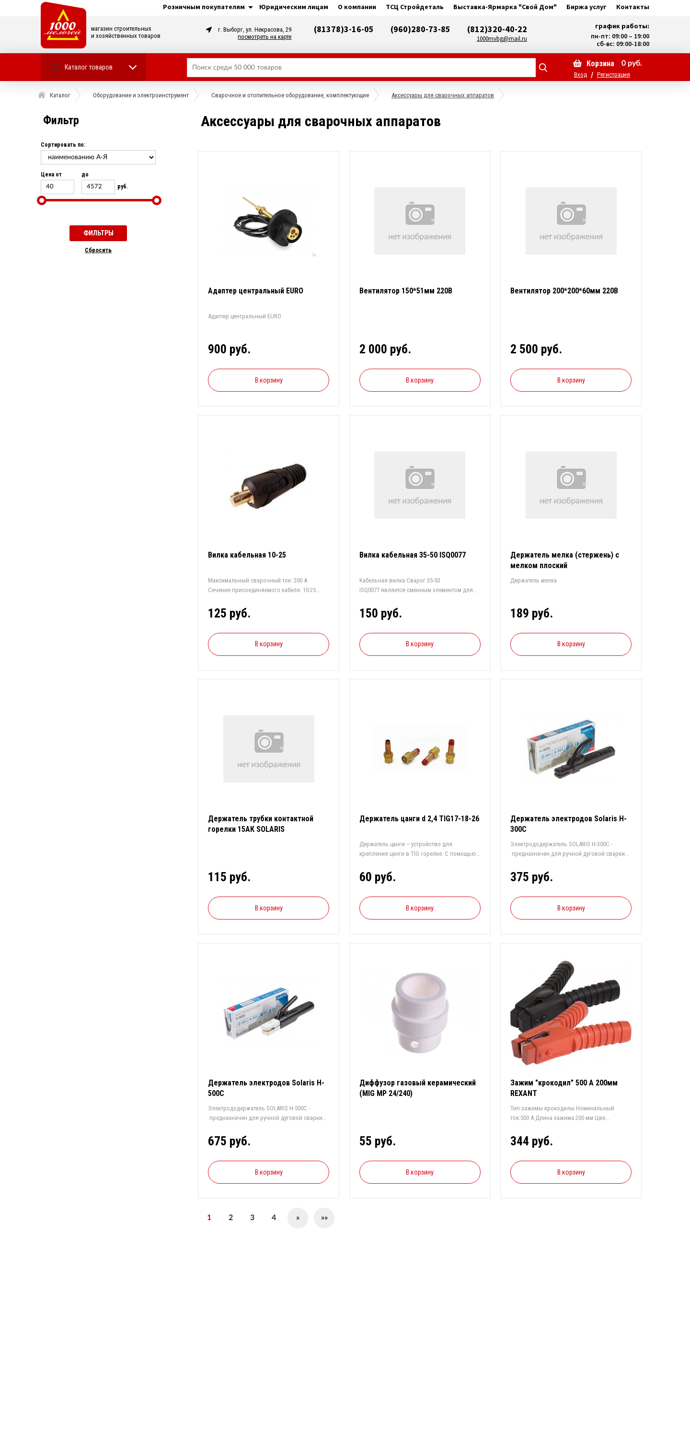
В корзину (269, 380)
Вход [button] (580, 74)
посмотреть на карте (264, 36)
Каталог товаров (89, 67)
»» (324, 1218)
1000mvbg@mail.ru (502, 39)
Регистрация (613, 74)
